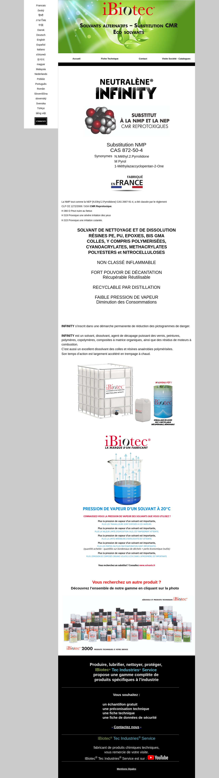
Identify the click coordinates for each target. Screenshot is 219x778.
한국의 (40, 59)
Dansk (40, 30)
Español (40, 44)
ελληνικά (41, 54)
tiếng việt (41, 113)
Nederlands (41, 74)
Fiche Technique (109, 58)
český (41, 10)
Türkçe (41, 108)
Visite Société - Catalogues (176, 58)
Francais (41, 5)
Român (41, 88)
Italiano (41, 49)
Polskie (41, 79)
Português (41, 84)
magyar (41, 64)
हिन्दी (40, 15)
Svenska (41, 103)
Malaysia (41, 69)
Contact (143, 58)
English (41, 39)
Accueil (76, 58)
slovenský (40, 98)
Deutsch (41, 35)
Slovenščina (41, 93)
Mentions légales (126, 769)
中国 (40, 25)
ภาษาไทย (41, 20)
